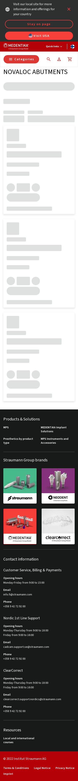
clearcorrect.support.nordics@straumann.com (32, 699)
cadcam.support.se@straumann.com (26, 647)
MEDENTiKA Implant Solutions (54, 430)
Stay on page (39, 24)
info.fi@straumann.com (17, 595)
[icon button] (69, 9)
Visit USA (38, 35)
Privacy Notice (65, 768)
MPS (6, 428)
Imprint (8, 774)
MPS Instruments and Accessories (54, 441)
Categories (21, 59)
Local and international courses (18, 741)
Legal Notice (42, 768)
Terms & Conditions (16, 768)
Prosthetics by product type (18, 441)
